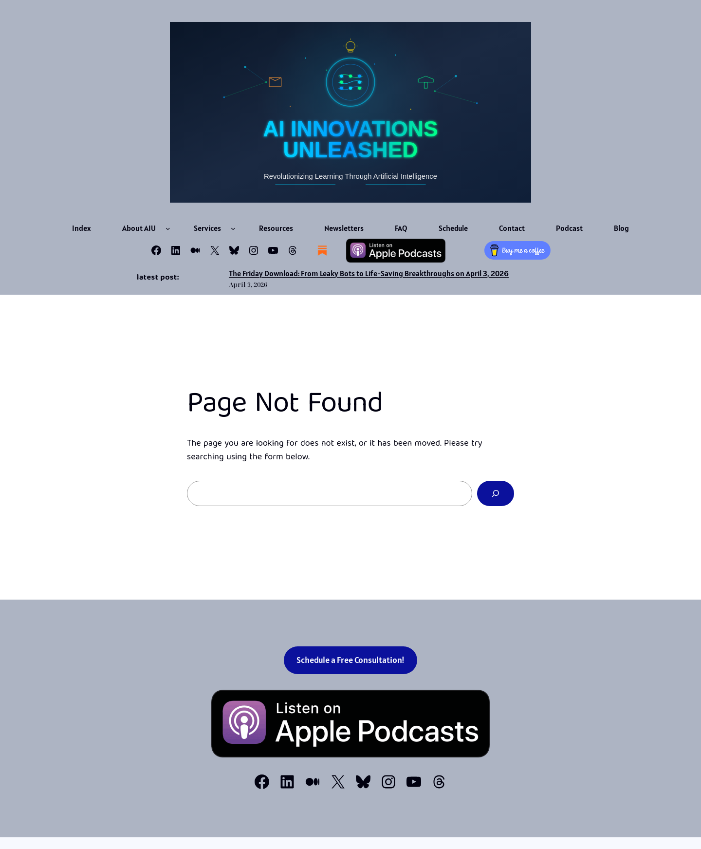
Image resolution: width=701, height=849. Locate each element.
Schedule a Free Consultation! (350, 659)
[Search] (495, 493)
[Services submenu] (233, 228)
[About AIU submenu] (168, 228)
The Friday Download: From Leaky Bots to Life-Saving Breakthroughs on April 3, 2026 (369, 273)
